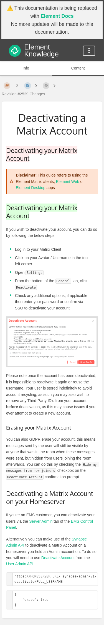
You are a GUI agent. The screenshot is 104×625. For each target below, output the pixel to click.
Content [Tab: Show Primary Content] (78, 68)
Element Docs (56, 16)
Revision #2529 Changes (23, 94)
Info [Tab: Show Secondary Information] (26, 68)
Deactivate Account (58, 557)
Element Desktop (30, 187)
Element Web (67, 181)
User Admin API (19, 564)
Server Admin (40, 521)
